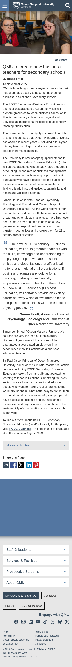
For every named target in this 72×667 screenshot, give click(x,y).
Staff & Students (18, 549)
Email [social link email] (6, 465)
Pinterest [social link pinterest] (36, 465)
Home (6, 632)
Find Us (9, 605)
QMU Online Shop (31, 605)
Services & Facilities (21, 561)
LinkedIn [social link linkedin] (29, 465)
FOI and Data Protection (47, 636)
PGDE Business (20, 428)
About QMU (15, 582)
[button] (4, 5)
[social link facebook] (16, 622)
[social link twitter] (67, 622)
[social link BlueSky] (60, 622)
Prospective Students (22, 571)
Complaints (40, 644)
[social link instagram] (23, 622)
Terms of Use (41, 632)
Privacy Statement (44, 640)
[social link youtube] (38, 622)
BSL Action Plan (10, 644)
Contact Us (50, 595)
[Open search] (67, 6)
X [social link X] (21, 465)
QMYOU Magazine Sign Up (20, 595)
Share (63, 59)
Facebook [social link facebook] (13, 465)
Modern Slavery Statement (16, 640)
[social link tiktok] (45, 622)
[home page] (32, 5)
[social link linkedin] (31, 622)
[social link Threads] (52, 622)
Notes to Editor (17, 445)
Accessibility (9, 636)
